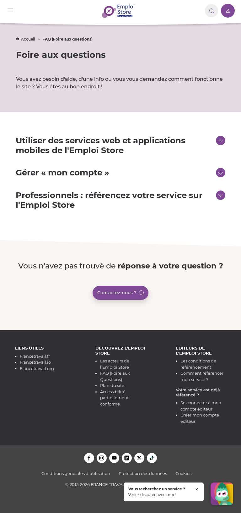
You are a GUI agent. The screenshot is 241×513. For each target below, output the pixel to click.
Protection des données (143, 473)
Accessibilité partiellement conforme (114, 397)
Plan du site (112, 385)
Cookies (183, 473)
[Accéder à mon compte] (228, 11)
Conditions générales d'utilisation (75, 473)
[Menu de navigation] (10, 9)
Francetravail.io (35, 362)
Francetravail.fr (35, 356)
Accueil (26, 39)
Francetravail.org (37, 368)
